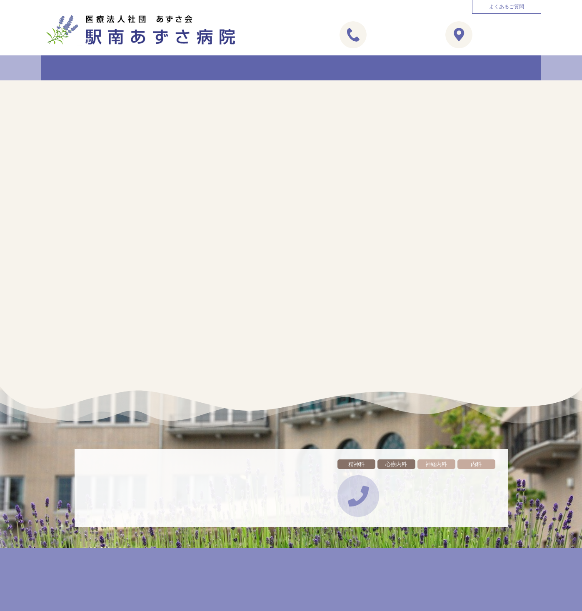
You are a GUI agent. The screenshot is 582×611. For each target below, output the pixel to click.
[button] (506, 7)
